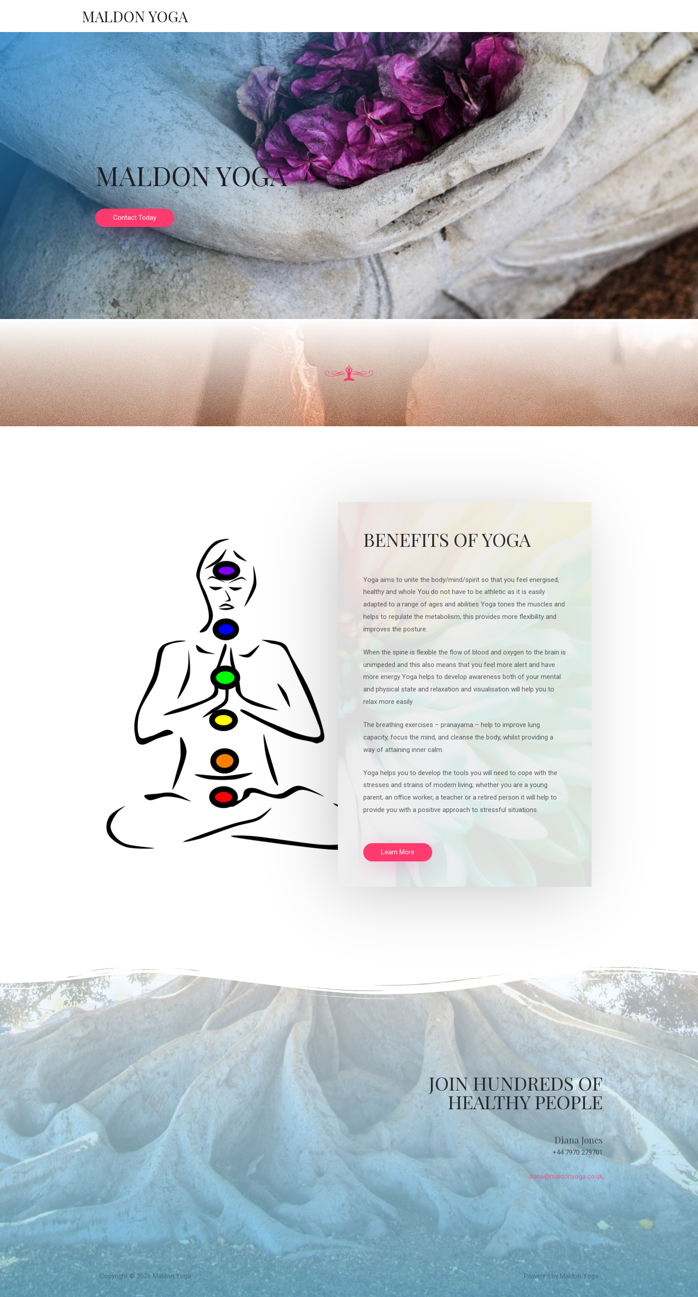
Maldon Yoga (137, 15)
